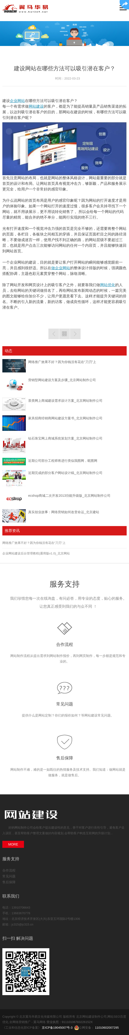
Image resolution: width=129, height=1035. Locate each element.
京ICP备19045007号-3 (57, 1027)
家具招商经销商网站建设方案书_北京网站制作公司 (65, 418)
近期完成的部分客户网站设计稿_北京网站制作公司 (65, 473)
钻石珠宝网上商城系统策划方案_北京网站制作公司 (65, 438)
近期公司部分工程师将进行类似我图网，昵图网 (62, 461)
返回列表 (64, 334)
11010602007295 (107, 1027)
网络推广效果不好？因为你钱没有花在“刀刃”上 (62, 362)
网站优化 (107, 285)
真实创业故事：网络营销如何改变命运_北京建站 (63, 512)
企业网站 (17, 101)
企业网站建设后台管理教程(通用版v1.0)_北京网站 (36, 553)
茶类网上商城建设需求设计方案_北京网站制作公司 (65, 400)
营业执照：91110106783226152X (70, 1022)
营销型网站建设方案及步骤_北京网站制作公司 (62, 380)
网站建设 (36, 106)
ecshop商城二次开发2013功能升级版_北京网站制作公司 (69, 495)
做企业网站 (60, 268)
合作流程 (64, 644)
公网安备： (84, 1027)
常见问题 (64, 704)
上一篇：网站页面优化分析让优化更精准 (53, 334)
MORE (13, 844)
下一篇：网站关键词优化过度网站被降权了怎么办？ (75, 334)
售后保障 (64, 758)
